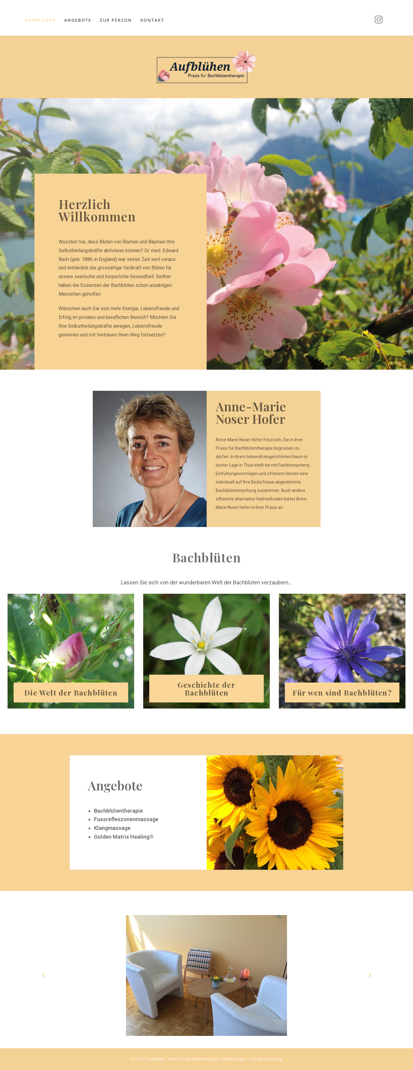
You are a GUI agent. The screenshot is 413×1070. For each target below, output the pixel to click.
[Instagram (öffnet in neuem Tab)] (378, 19)
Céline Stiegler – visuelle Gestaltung (252, 1059)
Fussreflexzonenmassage (126, 820)
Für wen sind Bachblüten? (342, 693)
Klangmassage (112, 828)
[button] (43, 976)
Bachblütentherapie (118, 811)
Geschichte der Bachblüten (206, 689)
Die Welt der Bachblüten (71, 693)
